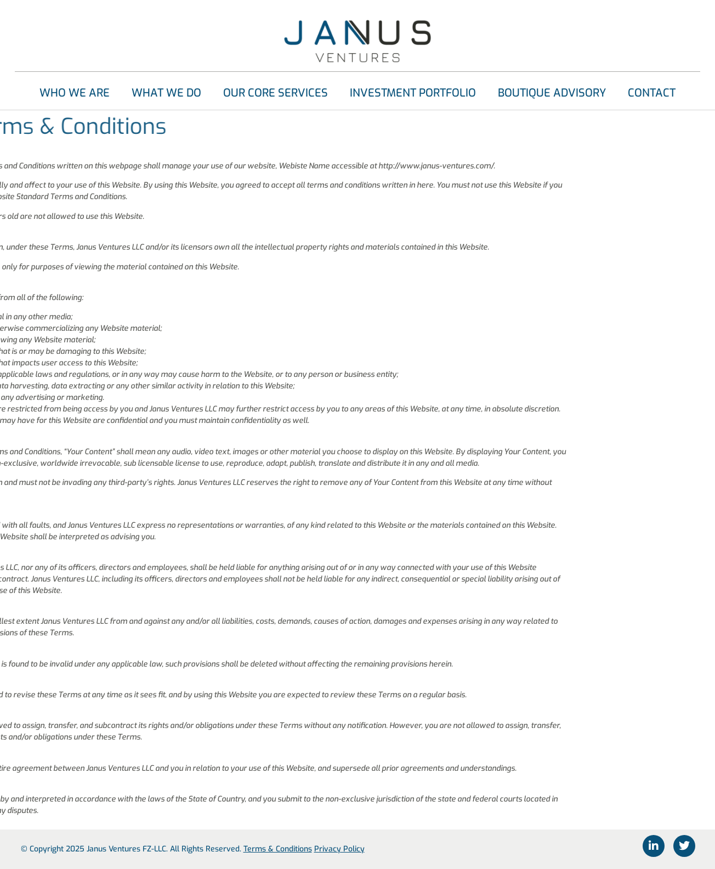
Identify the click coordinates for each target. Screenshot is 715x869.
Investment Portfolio (413, 93)
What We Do (166, 93)
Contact (652, 93)
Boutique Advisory (552, 93)
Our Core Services (275, 93)
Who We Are (74, 93)
